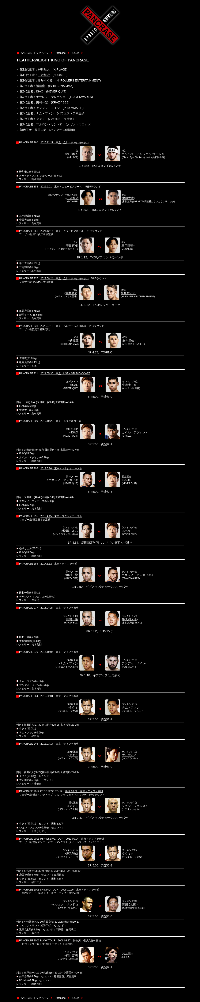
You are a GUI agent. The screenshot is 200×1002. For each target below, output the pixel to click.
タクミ (40, 119)
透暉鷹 (40, 86)
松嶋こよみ (70, 530)
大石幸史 (128, 755)
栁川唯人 (44, 69)
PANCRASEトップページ (34, 53)
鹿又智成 (72, 853)
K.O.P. (75, 53)
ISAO (39, 91)
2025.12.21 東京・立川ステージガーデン (65, 142)
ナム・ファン (45, 113)
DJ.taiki (126, 953)
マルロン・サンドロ (49, 124)
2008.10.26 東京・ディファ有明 (80, 889)
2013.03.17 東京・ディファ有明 (60, 743)
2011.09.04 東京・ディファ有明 (85, 838)
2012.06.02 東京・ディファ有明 (84, 791)
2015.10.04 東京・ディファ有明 (60, 651)
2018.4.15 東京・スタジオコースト (61, 516)
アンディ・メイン (48, 108)
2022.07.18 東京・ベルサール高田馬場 (63, 325)
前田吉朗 (40, 130)
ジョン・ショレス (134, 806)
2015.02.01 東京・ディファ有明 (60, 696)
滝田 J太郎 (129, 904)
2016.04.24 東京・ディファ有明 (60, 607)
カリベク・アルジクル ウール (141, 154)
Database (60, 53)
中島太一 (128, 385)
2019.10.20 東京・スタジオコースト (62, 421)
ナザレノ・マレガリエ (51, 97)
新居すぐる (45, 80)
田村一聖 (42, 102)
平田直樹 (72, 245)
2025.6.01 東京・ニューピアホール (62, 186)
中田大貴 (128, 198)
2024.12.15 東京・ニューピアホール (62, 230)
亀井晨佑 (71, 293)
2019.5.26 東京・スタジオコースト (61, 468)
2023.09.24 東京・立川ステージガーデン (65, 278)
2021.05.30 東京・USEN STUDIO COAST (65, 373)
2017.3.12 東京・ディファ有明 (59, 563)
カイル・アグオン (133, 432)
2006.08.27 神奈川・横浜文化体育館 (79, 940)
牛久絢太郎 (129, 619)
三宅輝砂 (44, 75)
